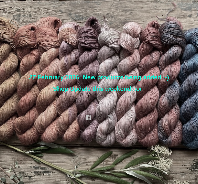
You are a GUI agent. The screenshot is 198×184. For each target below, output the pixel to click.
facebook (88, 118)
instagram (109, 118)
